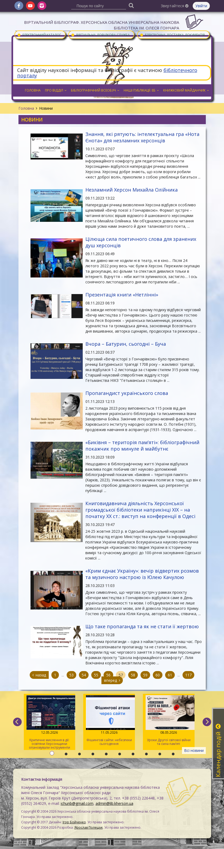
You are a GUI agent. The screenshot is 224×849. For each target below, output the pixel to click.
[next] (207, 722)
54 (84, 674)
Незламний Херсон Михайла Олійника (131, 189)
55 (96, 674)
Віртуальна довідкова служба (100, 34)
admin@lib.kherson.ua (114, 803)
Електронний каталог (39, 34)
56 (108, 674)
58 (133, 674)
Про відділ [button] (56, 90)
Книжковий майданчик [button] (186, 90)
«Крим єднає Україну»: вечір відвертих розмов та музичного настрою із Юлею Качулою (142, 574)
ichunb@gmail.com (77, 803)
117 (188, 674)
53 (71, 674)
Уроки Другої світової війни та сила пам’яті (169, 720)
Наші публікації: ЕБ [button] (141, 90)
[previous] (17, 722)
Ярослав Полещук (88, 827)
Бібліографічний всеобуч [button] (95, 90)
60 (157, 674)
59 (145, 674)
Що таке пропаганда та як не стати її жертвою (142, 626)
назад (39, 674)
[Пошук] (131, 5)
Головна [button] (33, 90)
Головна (26, 108)
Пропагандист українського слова (126, 393)
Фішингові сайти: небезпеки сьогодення (109, 720)
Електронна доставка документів (172, 34)
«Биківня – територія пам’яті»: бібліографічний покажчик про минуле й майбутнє (142, 445)
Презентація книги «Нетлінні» (121, 294)
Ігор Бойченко (74, 822)
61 (170, 674)
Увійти (201, 5)
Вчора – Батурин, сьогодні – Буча (125, 344)
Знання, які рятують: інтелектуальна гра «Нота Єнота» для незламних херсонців (142, 137)
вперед (112, 680)
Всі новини (194, 750)
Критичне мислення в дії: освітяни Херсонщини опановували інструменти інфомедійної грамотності (49, 722)
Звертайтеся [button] (174, 5)
